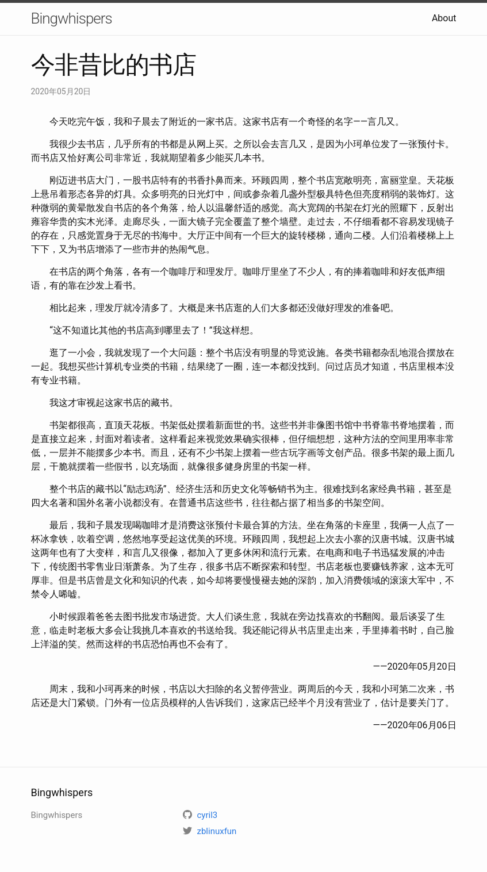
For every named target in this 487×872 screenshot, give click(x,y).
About (444, 18)
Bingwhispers (71, 18)
